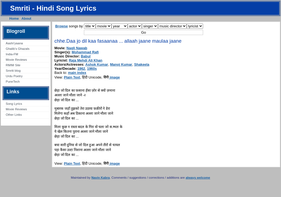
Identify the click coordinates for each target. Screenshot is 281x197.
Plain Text (72, 77)
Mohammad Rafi (85, 52)
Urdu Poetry (14, 76)
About (26, 19)
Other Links (14, 114)
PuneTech (13, 81)
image (111, 77)
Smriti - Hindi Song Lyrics (53, 8)
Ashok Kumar (96, 64)
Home (14, 19)
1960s (92, 68)
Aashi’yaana (14, 43)
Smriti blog (13, 70)
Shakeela (142, 64)
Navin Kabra (100, 177)
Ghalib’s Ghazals (18, 48)
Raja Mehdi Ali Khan (86, 60)
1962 (81, 68)
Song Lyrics (14, 103)
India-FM (12, 54)
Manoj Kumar (121, 64)
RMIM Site (13, 65)
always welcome (198, 177)
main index (77, 73)
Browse (61, 26)
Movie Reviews (16, 59)
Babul (86, 56)
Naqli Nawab (76, 48)
